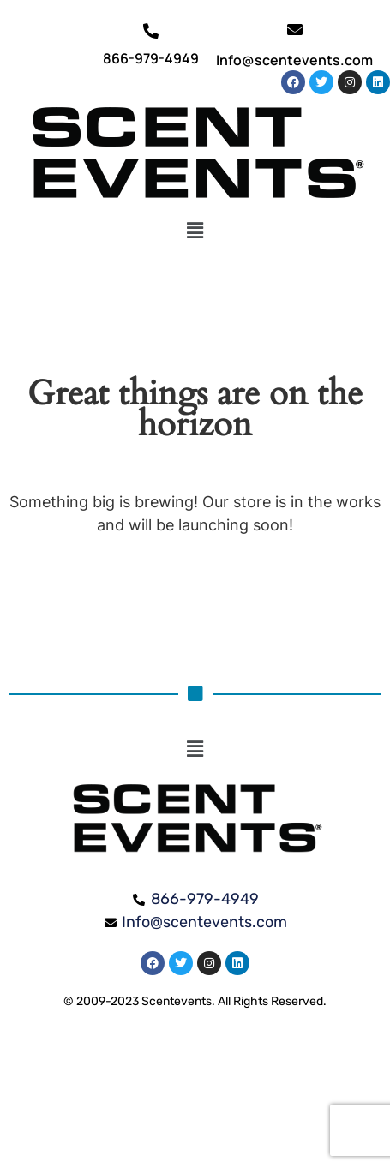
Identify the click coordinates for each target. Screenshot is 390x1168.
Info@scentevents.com (294, 60)
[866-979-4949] (151, 31)
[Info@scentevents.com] (295, 29)
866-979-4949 (151, 58)
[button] (195, 230)
